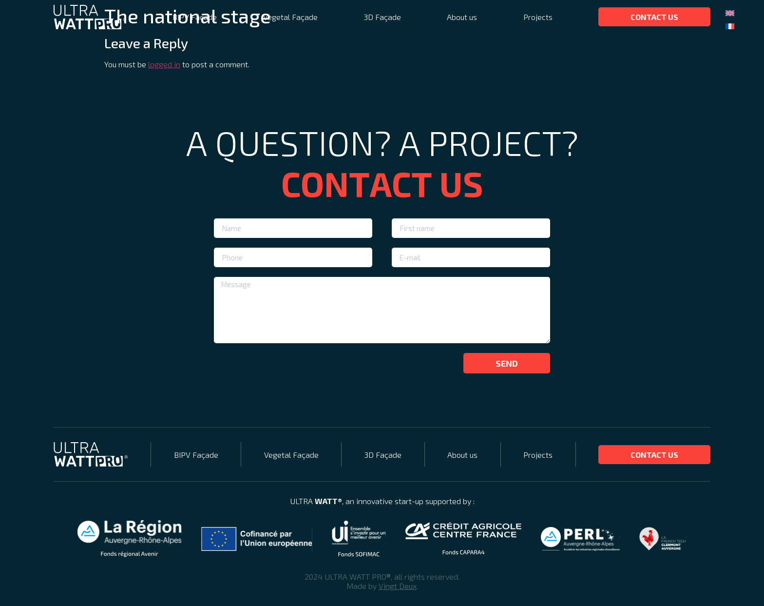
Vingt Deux (398, 585)
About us (462, 16)
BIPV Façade (194, 16)
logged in (164, 64)
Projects (538, 16)
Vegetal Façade (290, 16)
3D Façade (382, 16)
